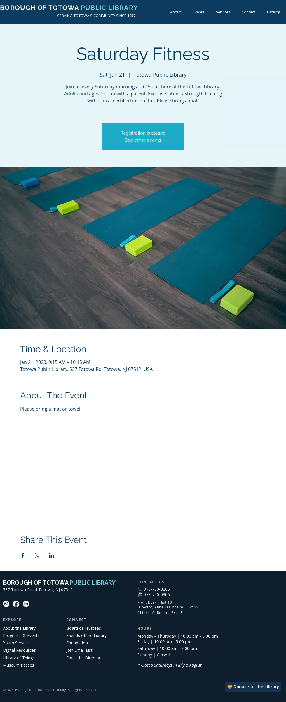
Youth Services (17, 643)
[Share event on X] (37, 555)
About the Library (19, 628)
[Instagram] (6, 604)
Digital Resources (19, 650)
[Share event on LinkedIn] (51, 555)
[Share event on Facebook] (23, 555)
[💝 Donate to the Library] (253, 687)
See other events (143, 140)
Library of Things (19, 657)
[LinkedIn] (26, 604)
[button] (198, 12)
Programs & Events (21, 635)
